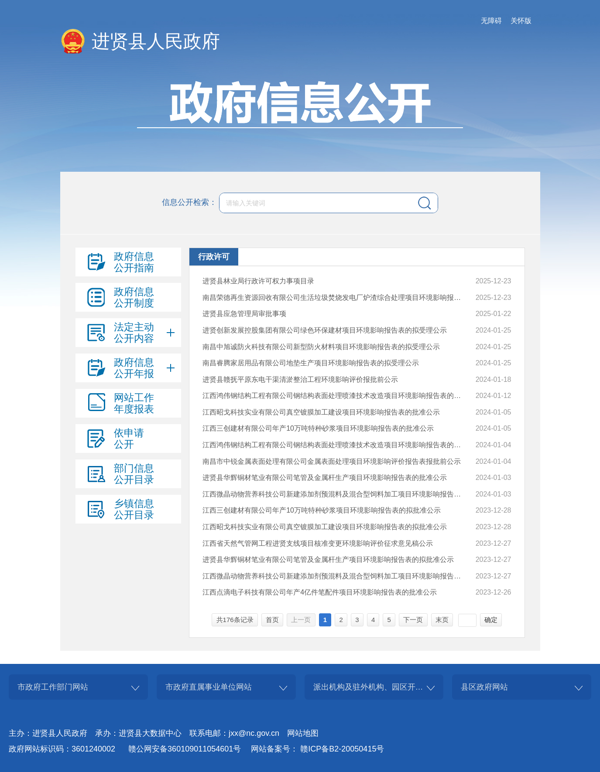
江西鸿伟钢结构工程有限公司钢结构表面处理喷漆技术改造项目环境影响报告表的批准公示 (334, 395)
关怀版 (521, 20)
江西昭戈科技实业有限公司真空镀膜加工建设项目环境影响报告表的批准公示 (321, 412)
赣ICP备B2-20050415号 (342, 749)
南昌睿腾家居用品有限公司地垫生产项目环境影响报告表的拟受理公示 (310, 363)
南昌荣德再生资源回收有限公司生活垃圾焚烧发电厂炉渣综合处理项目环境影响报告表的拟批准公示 (334, 297)
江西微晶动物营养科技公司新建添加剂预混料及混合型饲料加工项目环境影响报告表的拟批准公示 (334, 576)
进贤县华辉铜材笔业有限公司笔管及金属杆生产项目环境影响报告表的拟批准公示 (328, 559)
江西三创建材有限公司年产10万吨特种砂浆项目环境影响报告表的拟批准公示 (321, 510)
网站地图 (303, 733)
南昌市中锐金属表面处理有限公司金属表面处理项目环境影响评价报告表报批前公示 (331, 461)
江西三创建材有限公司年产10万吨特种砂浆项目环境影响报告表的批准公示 (318, 428)
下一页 (413, 619)
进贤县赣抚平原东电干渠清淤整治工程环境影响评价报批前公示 (300, 379)
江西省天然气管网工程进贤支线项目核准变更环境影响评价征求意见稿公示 (317, 543)
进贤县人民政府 (156, 41)
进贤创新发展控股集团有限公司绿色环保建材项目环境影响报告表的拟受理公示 (324, 330)
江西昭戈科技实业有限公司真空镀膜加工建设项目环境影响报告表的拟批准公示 (324, 527)
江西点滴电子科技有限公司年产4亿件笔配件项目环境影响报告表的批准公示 (319, 592)
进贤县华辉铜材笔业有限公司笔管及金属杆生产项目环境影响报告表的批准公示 (324, 477)
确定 (490, 619)
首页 (272, 619)
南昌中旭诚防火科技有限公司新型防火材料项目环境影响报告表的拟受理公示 (321, 346)
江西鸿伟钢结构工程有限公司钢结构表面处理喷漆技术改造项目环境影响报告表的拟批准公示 (334, 445)
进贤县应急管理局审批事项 (244, 313)
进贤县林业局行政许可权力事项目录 (258, 281)
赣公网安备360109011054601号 (184, 749)
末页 (442, 619)
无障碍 (491, 20)
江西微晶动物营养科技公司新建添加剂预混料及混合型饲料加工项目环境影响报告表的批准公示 (334, 494)
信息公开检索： (189, 202)
